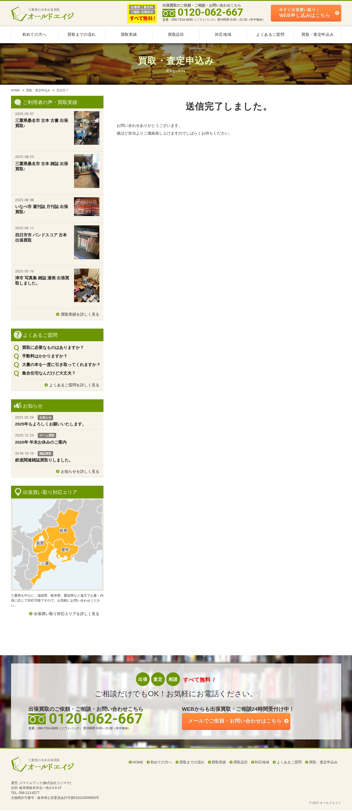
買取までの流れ (81, 34)
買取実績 (129, 34)
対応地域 (223, 34)
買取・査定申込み (317, 34)
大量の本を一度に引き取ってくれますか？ (61, 364)
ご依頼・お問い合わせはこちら (239, 721)
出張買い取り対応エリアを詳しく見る (66, 613)
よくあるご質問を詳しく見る (74, 385)
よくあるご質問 (270, 34)
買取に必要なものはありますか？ (53, 347)
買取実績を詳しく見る (80, 314)
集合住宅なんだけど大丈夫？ (49, 373)
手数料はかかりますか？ (44, 356)
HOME (15, 90)
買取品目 (176, 34)
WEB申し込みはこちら (304, 12)
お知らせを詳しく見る (80, 471)
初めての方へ (34, 34)
